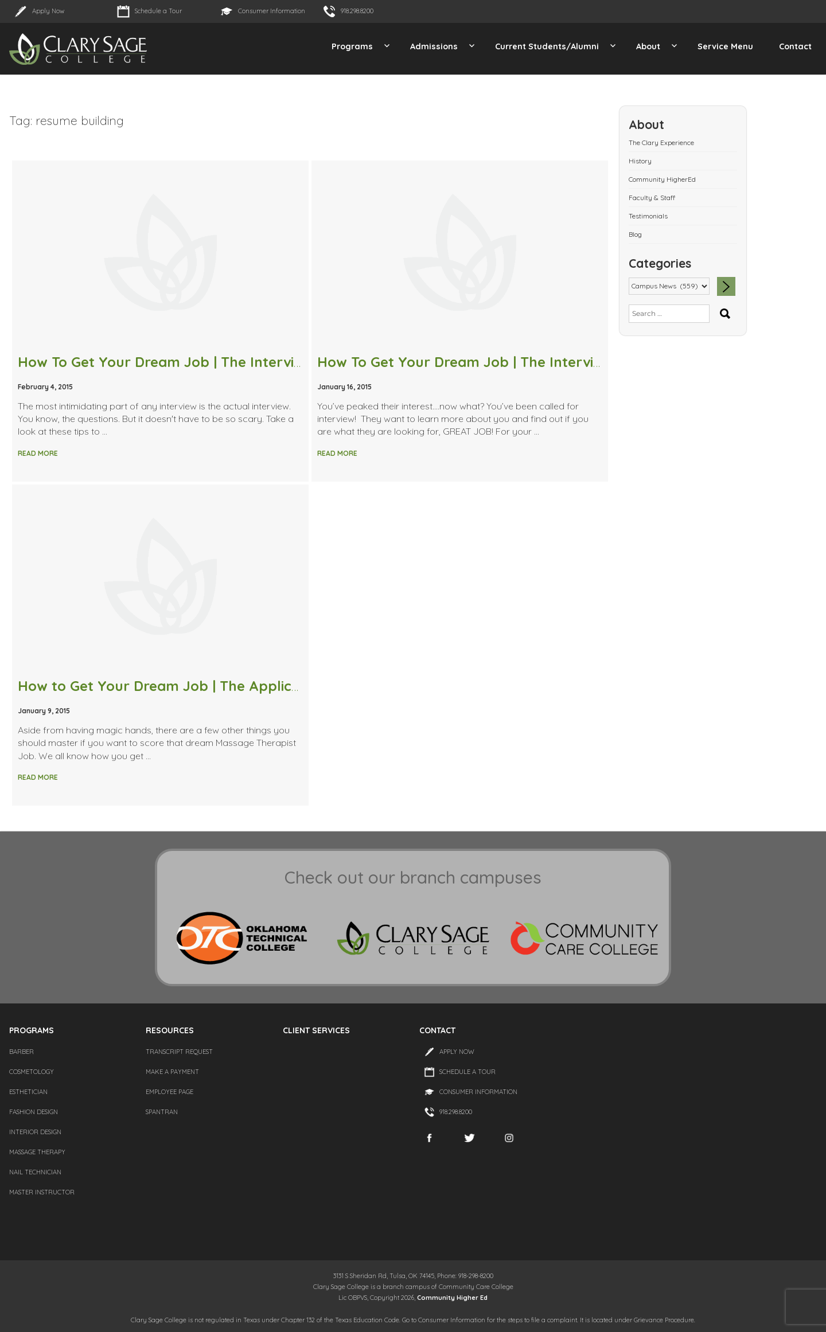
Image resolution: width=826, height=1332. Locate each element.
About (648, 46)
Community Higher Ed (452, 1298)
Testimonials (648, 216)
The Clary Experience (661, 142)
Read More (38, 453)
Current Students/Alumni (547, 46)
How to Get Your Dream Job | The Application (172, 685)
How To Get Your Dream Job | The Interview (464, 361)
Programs (352, 46)
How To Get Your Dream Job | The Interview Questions (201, 361)
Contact (795, 46)
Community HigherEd (662, 179)
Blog (635, 234)
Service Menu (725, 46)
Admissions (434, 46)
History (640, 161)
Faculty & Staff (652, 197)
